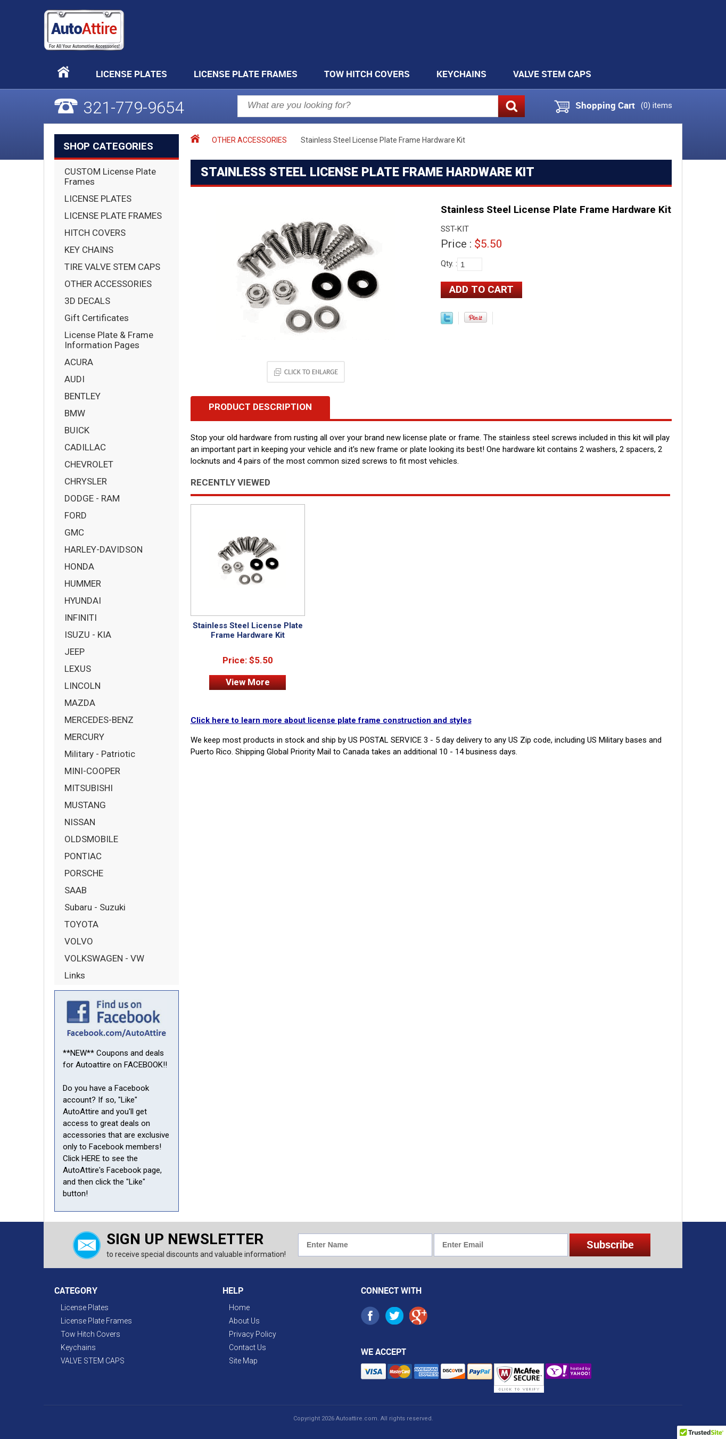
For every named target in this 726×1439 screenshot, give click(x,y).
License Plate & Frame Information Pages (108, 340)
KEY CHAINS (88, 249)
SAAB (75, 890)
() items (656, 105)
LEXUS (77, 668)
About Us (244, 1321)
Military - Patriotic (99, 754)
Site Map (243, 1360)
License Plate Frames (246, 74)
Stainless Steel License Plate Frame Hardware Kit (248, 630)
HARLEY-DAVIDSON (103, 549)
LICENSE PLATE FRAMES (113, 215)
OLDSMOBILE (91, 839)
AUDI (74, 379)
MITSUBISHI (88, 788)
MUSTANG (85, 805)
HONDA (79, 566)
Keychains (461, 74)
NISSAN (79, 822)
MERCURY (84, 736)
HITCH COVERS (95, 232)
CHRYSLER (85, 481)
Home (239, 1307)
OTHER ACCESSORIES (108, 283)
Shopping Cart (605, 105)
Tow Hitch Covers (367, 74)
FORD (75, 515)
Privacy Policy (252, 1334)
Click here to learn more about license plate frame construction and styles (331, 720)
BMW (74, 413)
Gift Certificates (96, 318)
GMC (74, 532)
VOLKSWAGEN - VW (104, 958)
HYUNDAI (82, 600)
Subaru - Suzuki (95, 907)
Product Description (260, 406)
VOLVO (78, 941)
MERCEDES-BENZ (99, 719)
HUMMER (82, 583)
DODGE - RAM (92, 498)
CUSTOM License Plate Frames (110, 176)
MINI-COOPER (92, 771)
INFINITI (80, 617)
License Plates (131, 74)
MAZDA (79, 702)
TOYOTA (81, 924)
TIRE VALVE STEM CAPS (112, 266)
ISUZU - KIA (87, 634)
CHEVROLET (88, 464)
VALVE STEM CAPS (552, 74)
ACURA (78, 362)
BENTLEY (82, 396)
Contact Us (247, 1347)
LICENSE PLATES (97, 198)
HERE (90, 1158)
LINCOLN (82, 685)
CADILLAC (85, 447)
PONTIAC (83, 856)
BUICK (76, 430)
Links (74, 975)
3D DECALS (87, 300)
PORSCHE (83, 873)
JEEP (74, 651)
